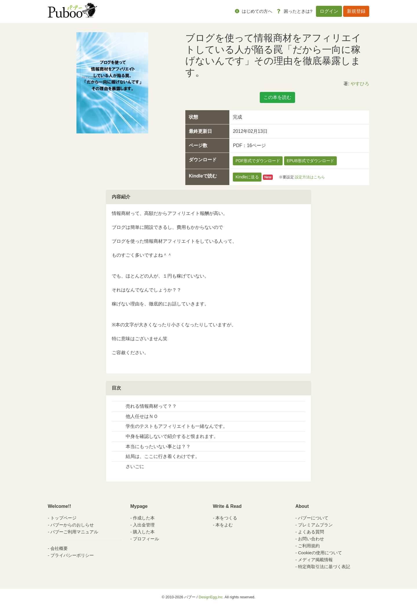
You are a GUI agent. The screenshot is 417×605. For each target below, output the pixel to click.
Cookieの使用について (320, 552)
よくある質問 (311, 531)
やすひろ (360, 83)
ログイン (329, 11)
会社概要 (59, 548)
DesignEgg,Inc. (211, 597)
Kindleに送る (247, 177)
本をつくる (226, 517)
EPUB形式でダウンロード (310, 160)
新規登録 (356, 11)
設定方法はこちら (310, 177)
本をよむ (224, 524)
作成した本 (144, 517)
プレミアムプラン (315, 524)
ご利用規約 (309, 545)
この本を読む (277, 97)
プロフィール (146, 538)
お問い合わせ (311, 538)
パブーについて (313, 517)
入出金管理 (144, 524)
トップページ (63, 517)
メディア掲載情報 (315, 559)
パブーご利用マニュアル (74, 531)
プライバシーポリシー (72, 555)
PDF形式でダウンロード (257, 160)
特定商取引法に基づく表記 (324, 566)
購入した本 (144, 531)
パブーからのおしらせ (72, 524)
